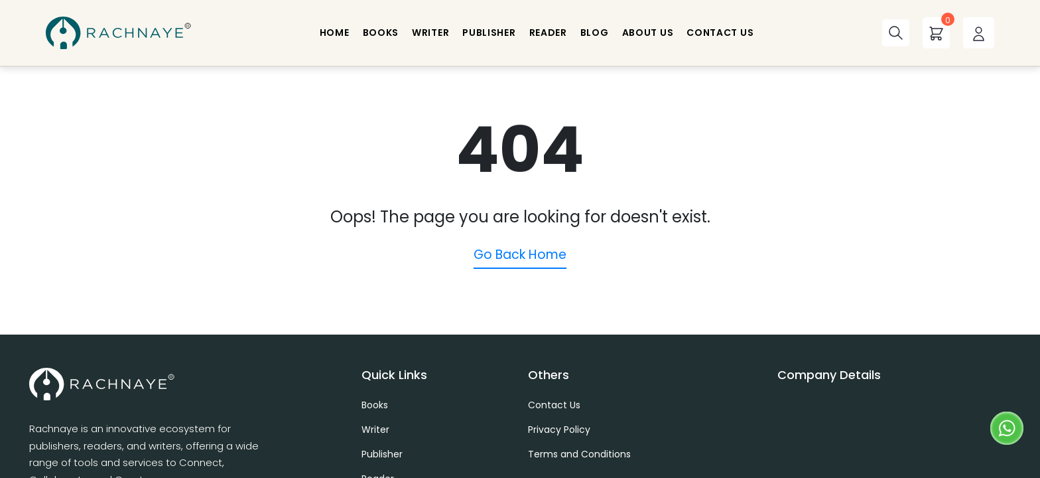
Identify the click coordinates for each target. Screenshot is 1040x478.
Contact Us (554, 405)
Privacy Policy (559, 429)
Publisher (382, 454)
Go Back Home (520, 255)
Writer (375, 429)
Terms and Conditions (579, 454)
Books (374, 405)
